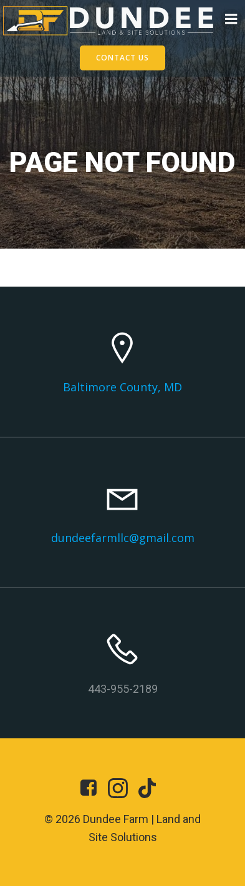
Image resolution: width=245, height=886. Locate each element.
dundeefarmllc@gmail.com (123, 537)
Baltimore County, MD (122, 386)
